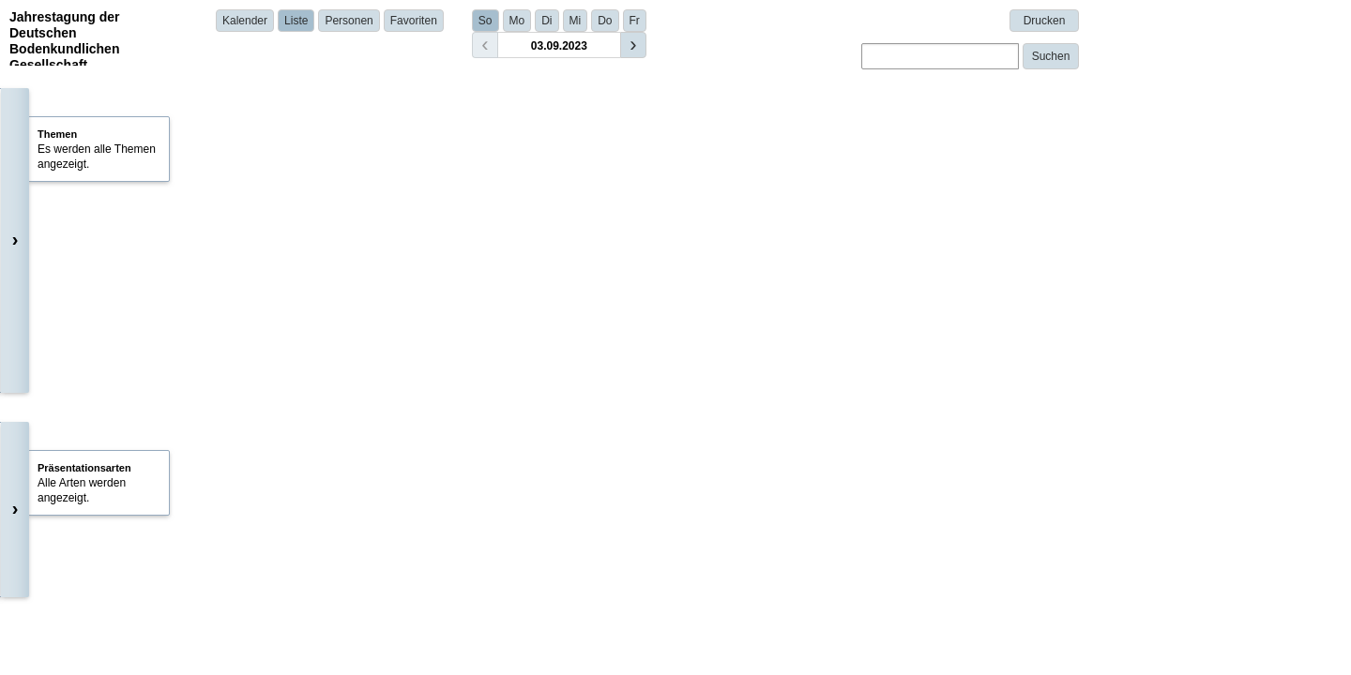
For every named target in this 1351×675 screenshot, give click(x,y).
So (485, 20)
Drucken (1045, 20)
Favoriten (413, 20)
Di (546, 20)
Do (605, 20)
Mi (575, 20)
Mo (517, 20)
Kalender (244, 20)
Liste (296, 20)
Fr (635, 20)
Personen (348, 20)
